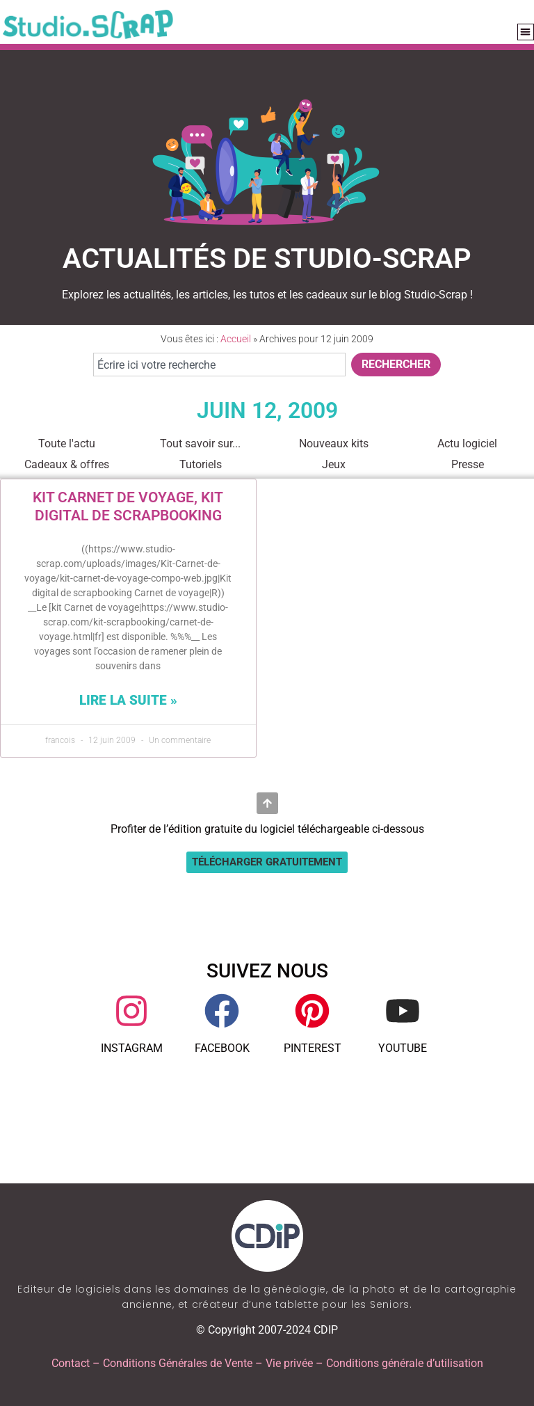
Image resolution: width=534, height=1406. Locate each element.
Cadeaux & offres (66, 464)
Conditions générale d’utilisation (404, 1363)
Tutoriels (200, 464)
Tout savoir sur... (200, 443)
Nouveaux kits (334, 443)
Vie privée (289, 1363)
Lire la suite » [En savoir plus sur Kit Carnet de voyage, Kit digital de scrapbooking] (128, 700)
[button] (526, 32)
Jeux (334, 464)
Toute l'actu (66, 443)
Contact (70, 1363)
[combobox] (219, 364)
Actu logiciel (467, 443)
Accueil (235, 338)
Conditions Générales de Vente (177, 1363)
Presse (467, 464)
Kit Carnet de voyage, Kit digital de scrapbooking (128, 506)
